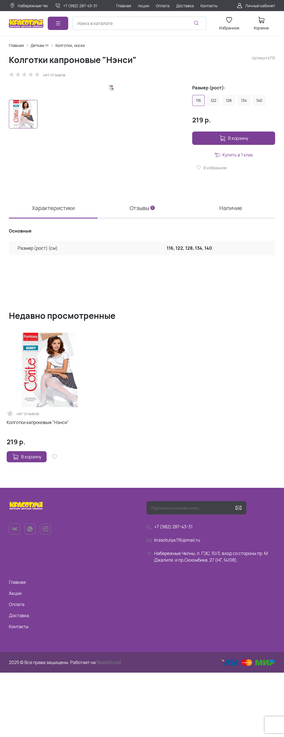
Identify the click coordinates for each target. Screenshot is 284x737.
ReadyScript (109, 727)
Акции (15, 658)
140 (259, 100)
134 (244, 100)
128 (229, 100)
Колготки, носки (70, 45)
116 (198, 100)
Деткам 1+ (40, 45)
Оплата (16, 669)
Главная (16, 45)
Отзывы (142, 272)
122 (213, 100)
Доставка (19, 680)
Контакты (19, 691)
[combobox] (139, 23)
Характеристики (53, 272)
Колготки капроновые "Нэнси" (38, 487)
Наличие (230, 272)
